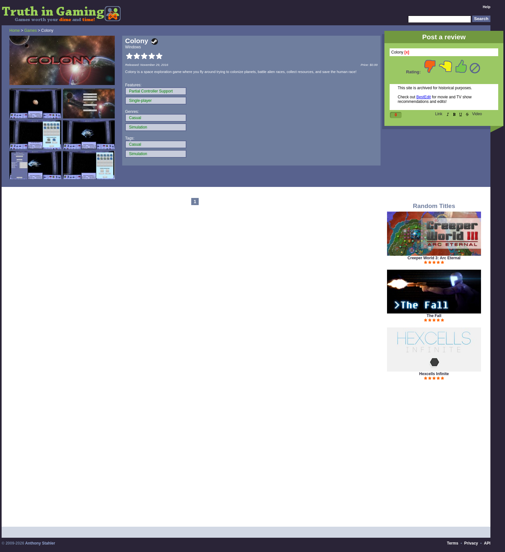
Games (30, 30)
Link (438, 114)
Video (477, 114)
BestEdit (423, 97)
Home (14, 30)
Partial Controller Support (151, 91)
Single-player (140, 100)
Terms (452, 543)
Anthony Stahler (40, 543)
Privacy (471, 543)
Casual (135, 118)
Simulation (138, 127)
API (487, 543)
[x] (407, 52)
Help (486, 7)
